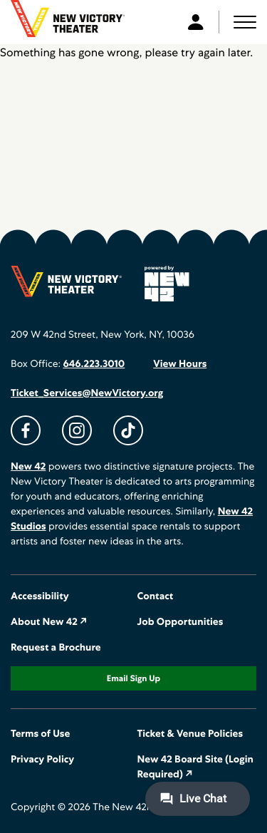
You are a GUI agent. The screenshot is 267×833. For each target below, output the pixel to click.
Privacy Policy (42, 759)
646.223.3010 (94, 364)
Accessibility (40, 596)
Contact (155, 596)
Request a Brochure (56, 647)
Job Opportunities (180, 622)
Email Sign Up (133, 678)
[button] (245, 22)
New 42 (28, 466)
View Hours (179, 364)
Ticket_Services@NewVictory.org (87, 393)
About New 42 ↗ (49, 622)
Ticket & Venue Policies (190, 734)
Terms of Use (40, 734)
